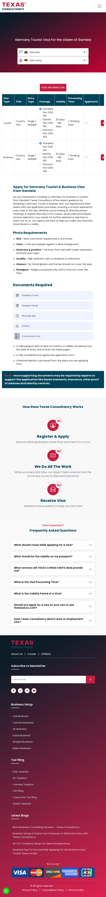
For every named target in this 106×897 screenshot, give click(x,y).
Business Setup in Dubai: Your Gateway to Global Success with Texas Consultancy (50, 835)
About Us (17, 654)
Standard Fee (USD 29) (48, 112)
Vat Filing (18, 790)
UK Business (20, 729)
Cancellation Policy (53, 890)
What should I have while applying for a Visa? (43, 545)
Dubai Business (22, 735)
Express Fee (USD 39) (48, 123)
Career (31, 654)
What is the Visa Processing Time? (36, 582)
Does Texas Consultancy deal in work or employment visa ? (48, 620)
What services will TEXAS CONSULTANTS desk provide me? (48, 569)
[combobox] (53, 52)
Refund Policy (76, 890)
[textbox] (53, 52)
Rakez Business (22, 748)
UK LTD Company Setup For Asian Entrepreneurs (41, 843)
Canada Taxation (23, 784)
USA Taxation (21, 771)
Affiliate (46, 654)
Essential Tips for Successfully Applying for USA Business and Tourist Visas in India (49, 851)
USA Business (20, 716)
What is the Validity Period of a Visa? (38, 593)
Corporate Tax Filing (25, 797)
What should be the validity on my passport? (43, 556)
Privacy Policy (30, 890)
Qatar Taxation (22, 803)
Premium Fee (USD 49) (48, 133)
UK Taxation (20, 778)
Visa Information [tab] (53, 87)
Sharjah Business (23, 741)
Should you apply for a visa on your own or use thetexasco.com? (44, 606)
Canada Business (23, 722)
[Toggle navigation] (99, 6)
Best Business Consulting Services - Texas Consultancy (46, 827)
